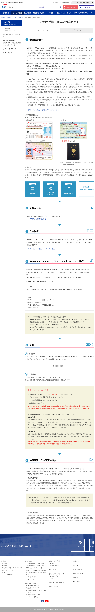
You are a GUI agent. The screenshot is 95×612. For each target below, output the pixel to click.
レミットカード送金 (35, 249)
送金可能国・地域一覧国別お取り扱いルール (32, 587)
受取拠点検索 (58, 366)
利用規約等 (76, 561)
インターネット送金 (32, 597)
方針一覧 (75, 565)
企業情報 (4, 563)
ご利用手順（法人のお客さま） (9, 29)
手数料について (54, 565)
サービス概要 (19, 18)
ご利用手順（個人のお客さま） (9, 23)
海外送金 (10, 18)
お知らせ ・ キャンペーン (56, 582)
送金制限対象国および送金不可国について (36, 591)
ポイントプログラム (9, 49)
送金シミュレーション (55, 570)
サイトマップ (76, 581)
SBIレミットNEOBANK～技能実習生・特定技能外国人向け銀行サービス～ (12, 43)
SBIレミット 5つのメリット (11, 36)
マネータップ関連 (78, 573)
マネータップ (7, 53)
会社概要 (3, 561)
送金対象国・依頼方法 (31, 583)
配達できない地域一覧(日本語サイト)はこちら (43, 110)
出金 (51, 578)
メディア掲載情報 (7, 575)
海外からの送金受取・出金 (56, 574)
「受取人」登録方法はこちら (38, 219)
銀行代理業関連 (77, 569)
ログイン (87, 7)
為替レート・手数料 (54, 561)
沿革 (3, 572)
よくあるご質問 (53, 2)
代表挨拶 (4, 565)
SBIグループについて (8, 570)
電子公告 (75, 577)
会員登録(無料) (71, 7)
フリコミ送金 (50, 249)
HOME (3, 18)
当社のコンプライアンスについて (12, 568)
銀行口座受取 (54, 576)
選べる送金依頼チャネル (33, 595)
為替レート (53, 563)
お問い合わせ (64, 2)
